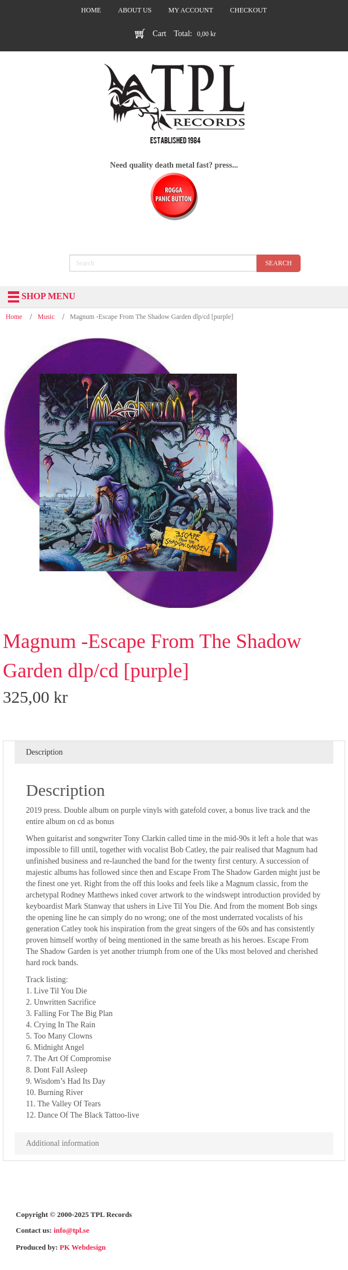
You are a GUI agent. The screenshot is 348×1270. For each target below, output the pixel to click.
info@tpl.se (71, 1230)
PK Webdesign (83, 1247)
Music (46, 317)
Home (14, 317)
